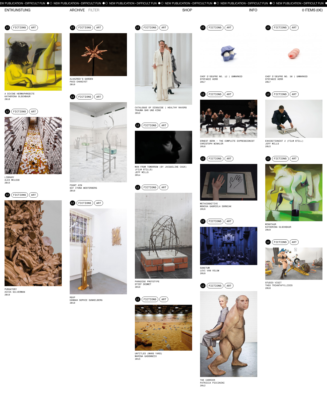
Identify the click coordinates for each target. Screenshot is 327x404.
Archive (77, 10)
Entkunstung (17, 10)
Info (253, 10)
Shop (187, 10)
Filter (93, 10)
